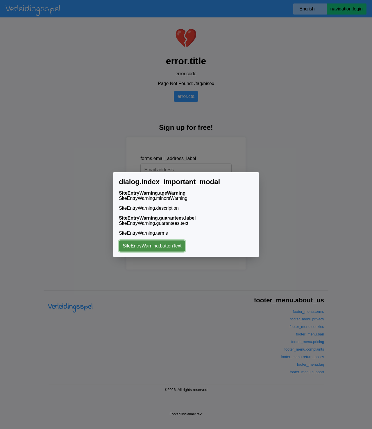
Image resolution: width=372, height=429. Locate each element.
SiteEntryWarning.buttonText (152, 245)
